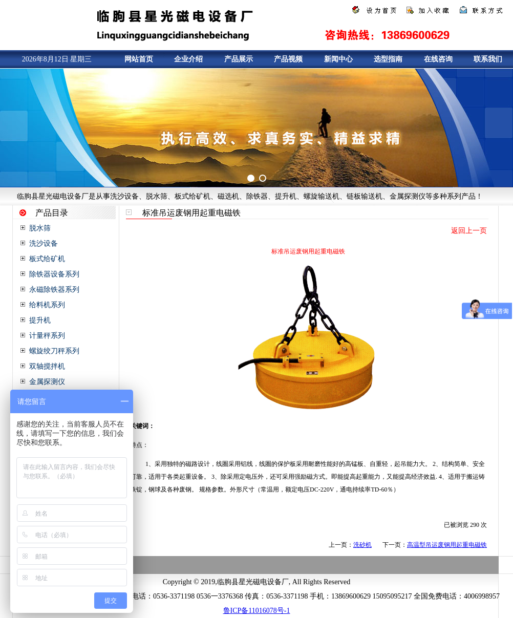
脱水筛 (40, 228)
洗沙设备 (43, 243)
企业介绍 (188, 59)
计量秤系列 (47, 335)
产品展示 (238, 59)
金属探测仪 (47, 382)
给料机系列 (47, 305)
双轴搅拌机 (47, 366)
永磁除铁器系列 (54, 289)
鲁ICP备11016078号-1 (256, 610)
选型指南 (388, 59)
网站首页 (138, 59)
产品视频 (288, 59)
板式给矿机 (47, 259)
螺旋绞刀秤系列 (54, 351)
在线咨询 (438, 59)
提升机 (40, 320)
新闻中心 (338, 59)
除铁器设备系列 (54, 274)
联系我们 (488, 59)
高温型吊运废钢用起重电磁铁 (447, 544)
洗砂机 (362, 544)
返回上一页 (469, 231)
